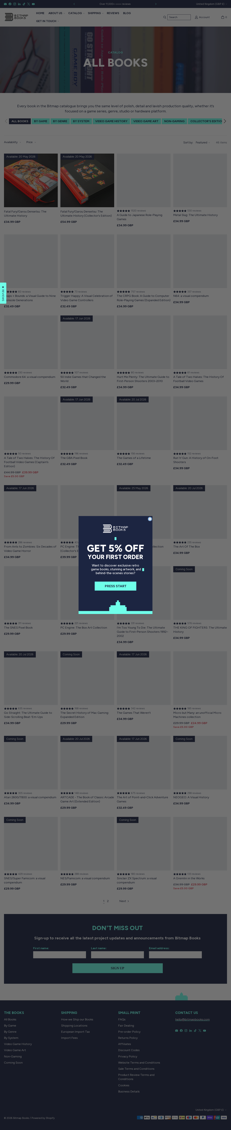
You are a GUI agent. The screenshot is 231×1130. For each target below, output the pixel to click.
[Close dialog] (150, 519)
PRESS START (115, 586)
